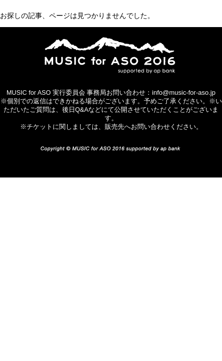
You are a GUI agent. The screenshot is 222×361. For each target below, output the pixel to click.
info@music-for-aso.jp (183, 92)
